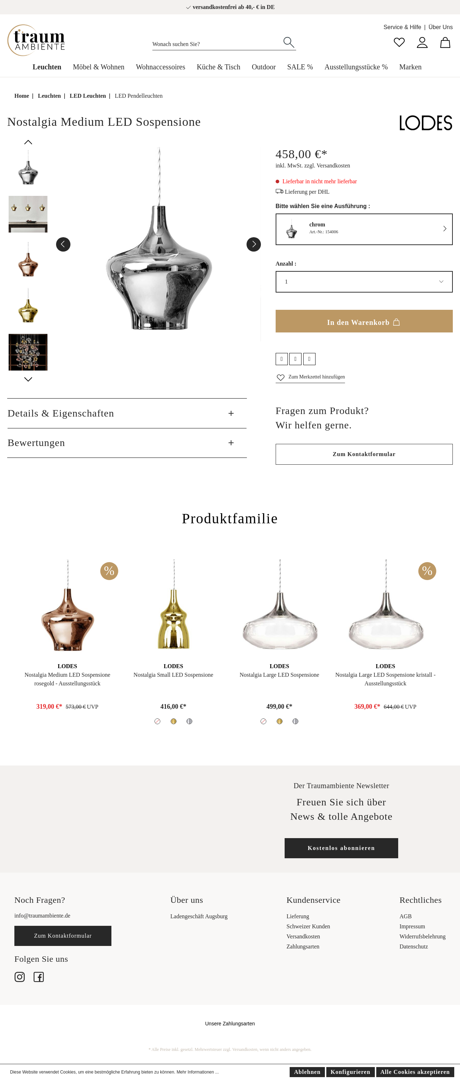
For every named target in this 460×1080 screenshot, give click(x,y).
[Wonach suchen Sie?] (217, 42)
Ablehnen (307, 1072)
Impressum (412, 926)
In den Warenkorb (364, 321)
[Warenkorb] (445, 41)
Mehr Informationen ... (197, 1072)
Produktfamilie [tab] (230, 518)
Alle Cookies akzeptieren (415, 1072)
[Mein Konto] (422, 41)
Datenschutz (414, 946)
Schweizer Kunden (308, 926)
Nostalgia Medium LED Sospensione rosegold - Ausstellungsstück (67, 679)
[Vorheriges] (63, 244)
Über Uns (440, 27)
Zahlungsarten (302, 946)
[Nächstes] (254, 244)
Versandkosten (303, 936)
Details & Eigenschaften (61, 413)
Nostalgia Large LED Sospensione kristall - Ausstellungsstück (385, 679)
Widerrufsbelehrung (423, 936)
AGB (406, 916)
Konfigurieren (350, 1072)
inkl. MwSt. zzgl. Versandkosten (313, 165)
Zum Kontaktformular (364, 454)
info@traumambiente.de (42, 916)
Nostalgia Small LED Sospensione (173, 675)
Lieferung (297, 916)
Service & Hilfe (402, 27)
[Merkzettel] (399, 41)
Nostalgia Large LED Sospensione (279, 675)
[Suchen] (289, 41)
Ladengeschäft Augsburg (198, 916)
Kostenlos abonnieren (341, 848)
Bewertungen (36, 442)
